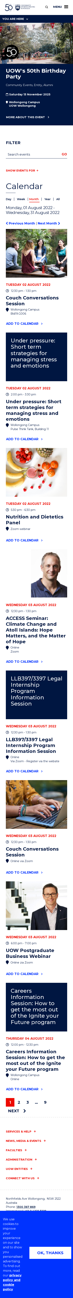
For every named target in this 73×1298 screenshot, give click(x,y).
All (58, 199)
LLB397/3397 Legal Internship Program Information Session (36, 691)
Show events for (20, 170)
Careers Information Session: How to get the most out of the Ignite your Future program (35, 1006)
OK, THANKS (50, 1252)
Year (47, 199)
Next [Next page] (17, 1111)
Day (9, 199)
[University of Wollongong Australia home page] (20, 7)
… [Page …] (36, 1102)
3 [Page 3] (27, 1102)
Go (64, 154)
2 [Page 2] (19, 1102)
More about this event (25, 117)
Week (21, 199)
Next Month (49, 223)
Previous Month (21, 223)
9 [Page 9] (45, 1102)
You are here (15, 19)
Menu (60, 7)
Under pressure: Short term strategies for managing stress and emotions (34, 353)
